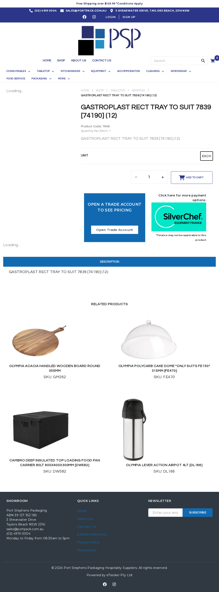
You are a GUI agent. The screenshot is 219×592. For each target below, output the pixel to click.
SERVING (138, 90)
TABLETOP (117, 90)
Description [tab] (109, 261)
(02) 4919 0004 (18, 533)
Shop (100, 90)
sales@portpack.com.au (25, 529)
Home (85, 90)
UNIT (84, 155)
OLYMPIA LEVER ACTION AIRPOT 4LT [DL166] (164, 465)
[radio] (207, 156)
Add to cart (194, 177)
